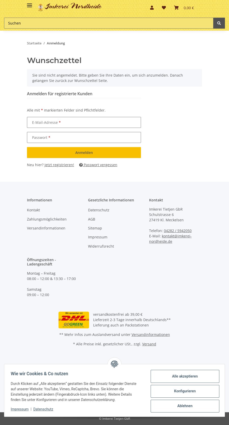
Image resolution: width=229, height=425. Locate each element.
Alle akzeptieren (183, 376)
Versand (149, 344)
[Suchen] (219, 23)
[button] (152, 8)
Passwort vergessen (98, 164)
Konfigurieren (183, 391)
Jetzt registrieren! (59, 164)
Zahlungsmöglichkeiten (47, 219)
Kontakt (33, 210)
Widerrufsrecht (101, 246)
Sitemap (95, 228)
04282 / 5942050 (178, 230)
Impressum (97, 237)
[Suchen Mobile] (108, 23)
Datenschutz (98, 210)
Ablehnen (183, 406)
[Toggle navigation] (29, 3)
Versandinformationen (46, 228)
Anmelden (84, 152)
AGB (91, 219)
